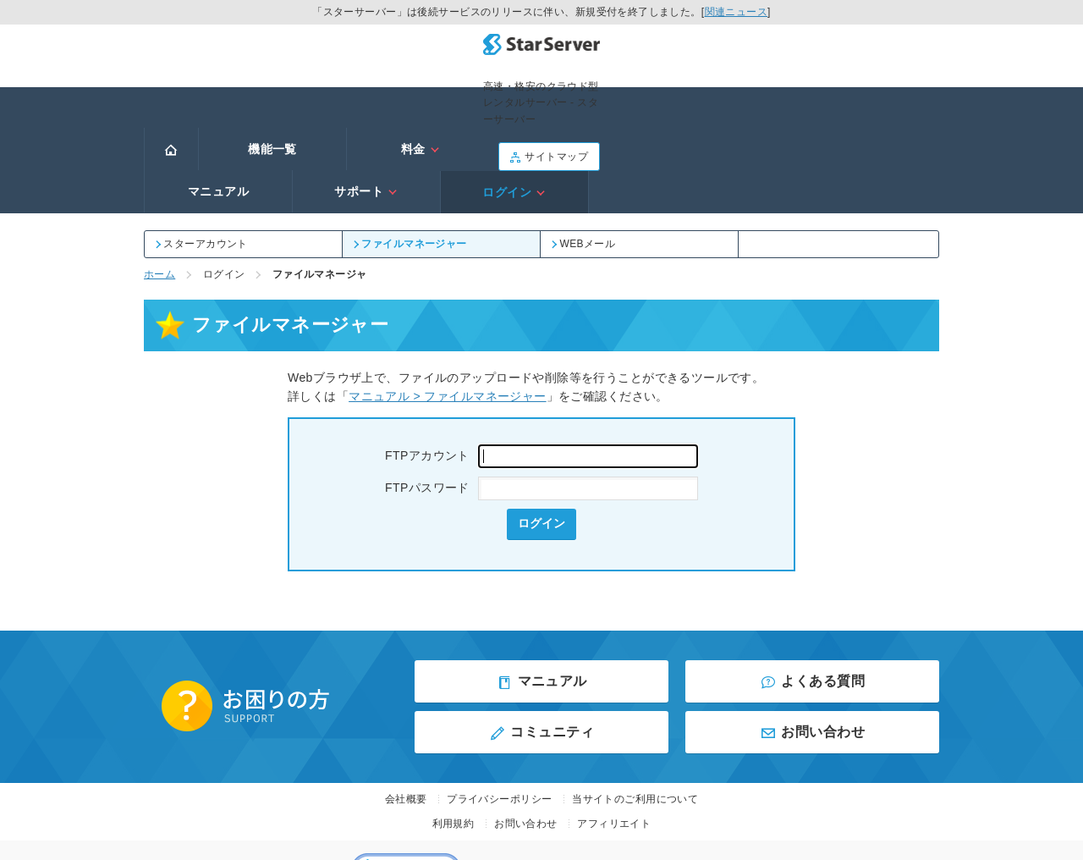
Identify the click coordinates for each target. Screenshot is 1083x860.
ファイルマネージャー (411, 151)
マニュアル (568, 99)
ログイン (864, 99)
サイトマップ (888, 53)
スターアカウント (202, 151)
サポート (716, 99)
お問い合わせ (812, 639)
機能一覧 (272, 99)
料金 (420, 99)
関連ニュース (736, 12)
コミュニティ (541, 639)
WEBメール (584, 151)
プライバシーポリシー (499, 706)
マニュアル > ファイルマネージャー (448, 303)
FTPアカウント (541, 364)
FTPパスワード (541, 396)
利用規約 (453, 731)
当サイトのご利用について (635, 706)
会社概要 (406, 706)
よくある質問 (812, 589)
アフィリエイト (614, 731)
